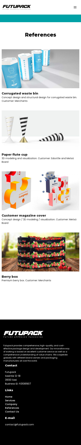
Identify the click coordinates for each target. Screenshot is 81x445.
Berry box (10, 277)
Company (11, 404)
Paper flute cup (15, 154)
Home (8, 396)
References (12, 408)
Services (10, 400)
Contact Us (12, 411)
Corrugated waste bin (20, 93)
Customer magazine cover (24, 215)
